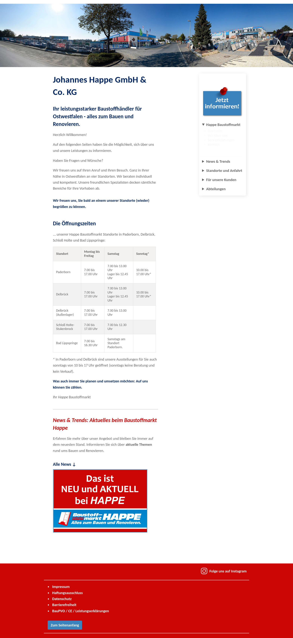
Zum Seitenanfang (65, 625)
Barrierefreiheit (64, 605)
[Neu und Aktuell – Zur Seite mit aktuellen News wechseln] (100, 500)
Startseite (216, 131)
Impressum (61, 586)
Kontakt (215, 144)
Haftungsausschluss (67, 593)
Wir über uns (219, 135)
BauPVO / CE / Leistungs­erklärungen (80, 611)
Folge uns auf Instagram (223, 571)
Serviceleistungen (222, 140)
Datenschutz (62, 599)
